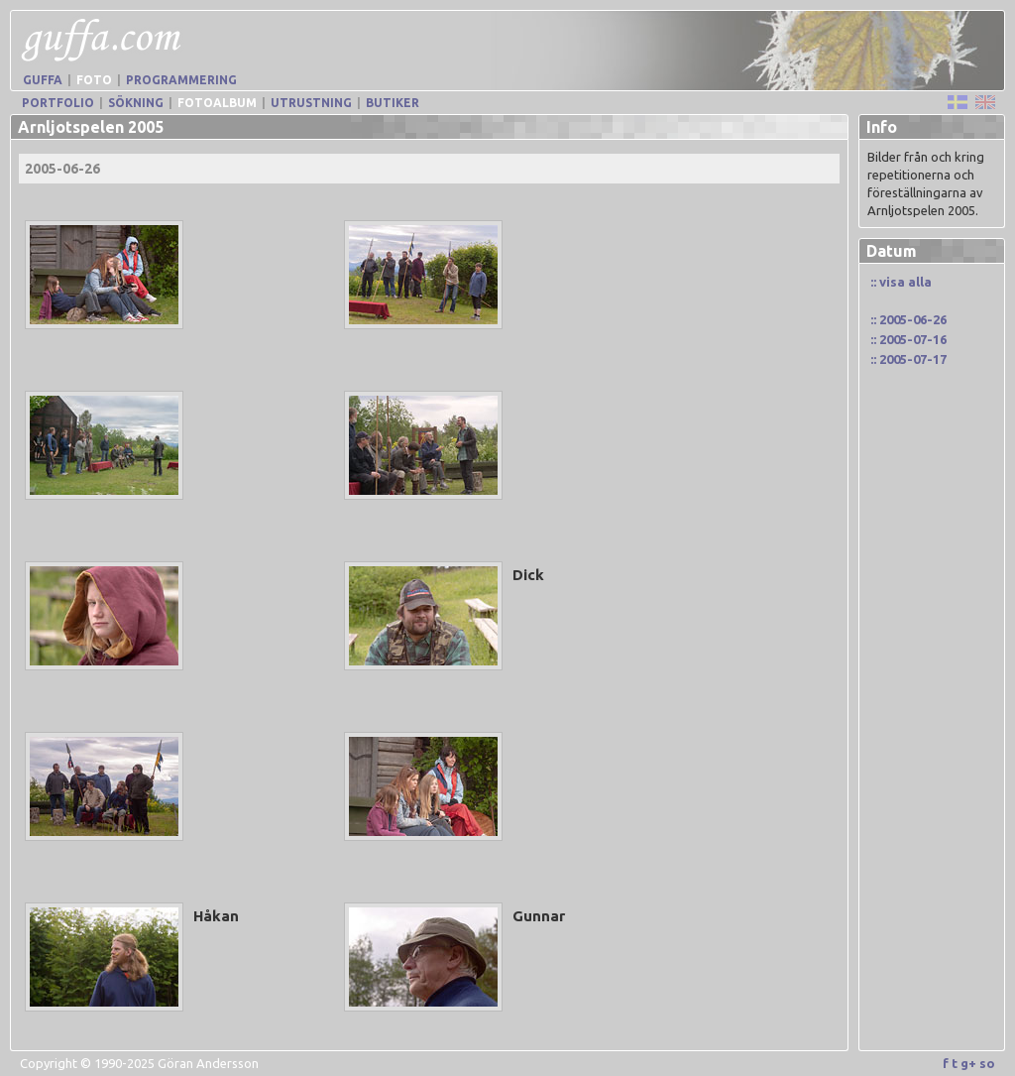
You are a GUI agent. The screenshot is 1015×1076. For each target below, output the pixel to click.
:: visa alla (901, 282)
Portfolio (58, 102)
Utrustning (311, 102)
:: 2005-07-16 (908, 339)
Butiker (392, 102)
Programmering (181, 79)
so (987, 1063)
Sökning (136, 102)
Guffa (42, 79)
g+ (968, 1063)
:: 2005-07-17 (908, 359)
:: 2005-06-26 (908, 319)
